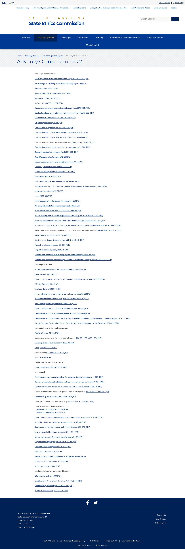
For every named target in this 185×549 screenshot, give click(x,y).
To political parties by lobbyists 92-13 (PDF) (52, 250)
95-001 (74, 142)
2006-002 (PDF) (103, 391)
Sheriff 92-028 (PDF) (43, 357)
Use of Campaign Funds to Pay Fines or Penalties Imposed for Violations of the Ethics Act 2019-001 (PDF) (77, 323)
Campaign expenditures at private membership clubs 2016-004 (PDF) (62, 108)
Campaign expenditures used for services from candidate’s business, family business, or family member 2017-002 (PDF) (82, 318)
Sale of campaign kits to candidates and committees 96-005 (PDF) (61, 308)
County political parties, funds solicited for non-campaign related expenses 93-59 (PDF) (70, 279)
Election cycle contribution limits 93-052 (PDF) (53, 166)
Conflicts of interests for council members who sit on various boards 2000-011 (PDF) (68, 386)
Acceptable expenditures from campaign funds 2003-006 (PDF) (60, 269)
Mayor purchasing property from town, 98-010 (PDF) (56, 441)
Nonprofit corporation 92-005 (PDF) (51, 412)
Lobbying (99, 38)
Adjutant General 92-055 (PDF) (47, 333)
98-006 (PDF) (91, 391)
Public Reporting (79, 8)
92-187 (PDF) (58, 103)
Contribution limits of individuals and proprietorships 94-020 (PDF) (61, 132)
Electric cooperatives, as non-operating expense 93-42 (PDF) (59, 162)
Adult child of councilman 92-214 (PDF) (52, 409)
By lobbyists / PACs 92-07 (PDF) (47, 98)
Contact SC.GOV (110, 541)
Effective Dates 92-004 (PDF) (46, 284)
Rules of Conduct (155, 38)
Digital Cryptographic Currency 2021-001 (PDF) (53, 157)
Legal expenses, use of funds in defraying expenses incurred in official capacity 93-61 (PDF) (71, 186)
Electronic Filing (23, 8)
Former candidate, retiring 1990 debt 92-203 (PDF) (55, 171)
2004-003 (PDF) (74, 401)
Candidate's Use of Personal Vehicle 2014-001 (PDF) (55, 117)
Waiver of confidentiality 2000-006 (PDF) (51, 490)
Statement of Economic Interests (125, 38)
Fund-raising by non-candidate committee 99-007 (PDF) (57, 181)
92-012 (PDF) (51, 352)
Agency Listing (178, 3)
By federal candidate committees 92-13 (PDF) (53, 93)
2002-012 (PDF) (115, 230)
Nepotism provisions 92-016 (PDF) (48, 451)
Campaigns (66, 38)
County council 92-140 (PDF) (46, 347)
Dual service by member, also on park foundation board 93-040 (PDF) (62, 427)
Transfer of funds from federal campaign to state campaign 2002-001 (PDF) (65, 254)
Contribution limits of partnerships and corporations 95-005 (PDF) (61, 137)
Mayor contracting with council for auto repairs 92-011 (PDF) (59, 437)
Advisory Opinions (45, 38)
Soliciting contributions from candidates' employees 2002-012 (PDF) (62, 78)
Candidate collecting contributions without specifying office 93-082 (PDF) (64, 113)
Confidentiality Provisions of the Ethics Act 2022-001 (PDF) (58, 481)
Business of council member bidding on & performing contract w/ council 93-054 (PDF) (69, 382)
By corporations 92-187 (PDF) (46, 88)
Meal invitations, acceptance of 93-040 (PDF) (53, 446)
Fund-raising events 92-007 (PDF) (48, 176)
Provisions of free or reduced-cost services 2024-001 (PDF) (58, 210)
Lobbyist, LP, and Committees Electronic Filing (51, 8)
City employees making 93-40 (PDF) (49, 122)
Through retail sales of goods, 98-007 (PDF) (52, 245)
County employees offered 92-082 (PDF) (51, 367)
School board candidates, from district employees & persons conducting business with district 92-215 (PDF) (78, 225)
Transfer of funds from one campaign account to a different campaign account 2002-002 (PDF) (73, 259)
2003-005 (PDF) (89, 142)
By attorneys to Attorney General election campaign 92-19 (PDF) (60, 83)
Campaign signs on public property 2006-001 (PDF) (55, 343)
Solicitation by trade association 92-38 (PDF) (52, 235)
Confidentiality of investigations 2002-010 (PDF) (54, 485)
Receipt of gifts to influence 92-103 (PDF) (51, 461)
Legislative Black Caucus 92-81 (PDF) (49, 191)
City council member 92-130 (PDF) (48, 476)
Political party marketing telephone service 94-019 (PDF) (57, 206)
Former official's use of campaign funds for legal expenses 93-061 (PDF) (63, 294)
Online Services (164, 3)
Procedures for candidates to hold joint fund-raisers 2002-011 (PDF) (62, 298)
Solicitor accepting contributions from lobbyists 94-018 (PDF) (59, 240)
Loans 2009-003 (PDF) (43, 196)
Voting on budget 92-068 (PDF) (47, 466)
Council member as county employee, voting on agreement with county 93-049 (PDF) (69, 417)
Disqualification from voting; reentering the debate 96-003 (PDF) (60, 422)
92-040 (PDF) (62, 352)
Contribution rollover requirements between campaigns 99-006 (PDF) (62, 147)
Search (175, 19)
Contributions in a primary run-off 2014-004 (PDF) (54, 127)
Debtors (174, 8)
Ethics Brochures (160, 8)
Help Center (94, 541)
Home (19, 55)
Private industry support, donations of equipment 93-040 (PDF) (60, 456)
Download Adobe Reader (131, 541)
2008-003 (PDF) (87, 401)
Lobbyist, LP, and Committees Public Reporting (108, 8)
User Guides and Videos (140, 8)
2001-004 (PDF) (82, 338)
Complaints (83, 38)
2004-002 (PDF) (95, 338)
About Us (26, 38)
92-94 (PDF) (47, 103)
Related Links (160, 523)
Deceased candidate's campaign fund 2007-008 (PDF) (56, 152)
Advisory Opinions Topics (53, 55)
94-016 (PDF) (103, 230)
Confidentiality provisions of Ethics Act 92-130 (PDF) (55, 396)
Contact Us (161, 515)
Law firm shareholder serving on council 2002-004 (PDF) (57, 432)
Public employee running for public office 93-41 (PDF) (56, 303)
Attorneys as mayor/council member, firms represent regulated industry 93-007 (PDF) (69, 377)
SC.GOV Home (49, 541)
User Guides (161, 519)
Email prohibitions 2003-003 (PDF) (48, 289)
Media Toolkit (92, 45)
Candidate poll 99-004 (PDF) (46, 274)
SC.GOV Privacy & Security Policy (72, 541)
